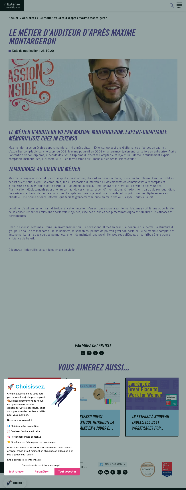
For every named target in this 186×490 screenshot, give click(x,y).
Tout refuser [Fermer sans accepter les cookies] (16, 471)
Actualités (29, 18)
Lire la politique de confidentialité (24, 460)
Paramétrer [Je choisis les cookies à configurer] (42, 471)
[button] (15, 483)
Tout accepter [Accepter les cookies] (67, 471)
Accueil (14, 18)
